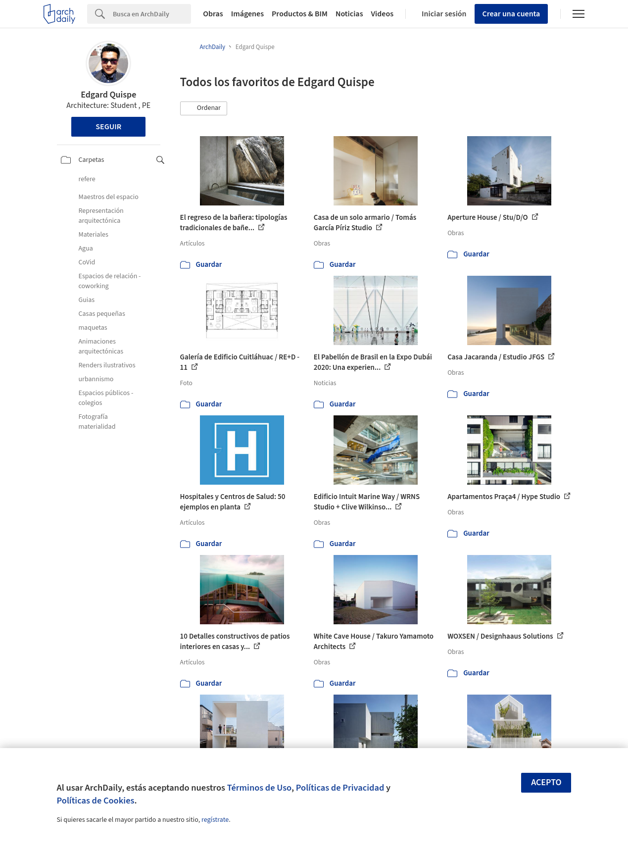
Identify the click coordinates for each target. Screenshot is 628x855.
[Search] (152, 14)
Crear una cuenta (511, 13)
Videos (382, 14)
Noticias (349, 14)
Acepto (546, 782)
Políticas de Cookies (96, 800)
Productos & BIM (300, 14)
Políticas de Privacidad (340, 787)
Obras (213, 14)
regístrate (215, 820)
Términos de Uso (259, 787)
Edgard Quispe (108, 95)
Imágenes (247, 14)
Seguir (108, 126)
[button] (204, 108)
